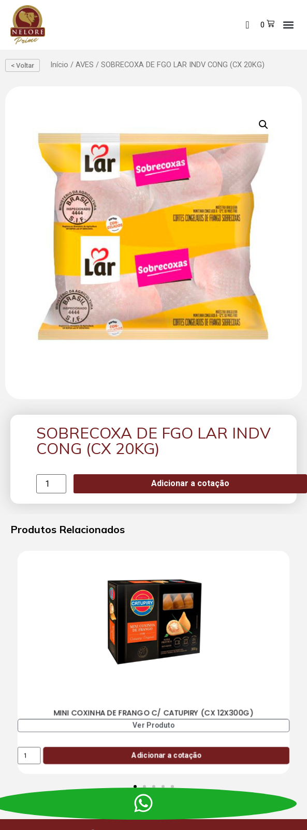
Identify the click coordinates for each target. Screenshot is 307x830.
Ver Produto (154, 725)
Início (59, 64)
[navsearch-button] (247, 24)
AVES (85, 64)
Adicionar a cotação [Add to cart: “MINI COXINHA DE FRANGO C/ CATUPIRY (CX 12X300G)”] (166, 755)
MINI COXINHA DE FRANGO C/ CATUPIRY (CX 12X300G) (153, 712)
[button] (288, 24)
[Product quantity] (51, 483)
